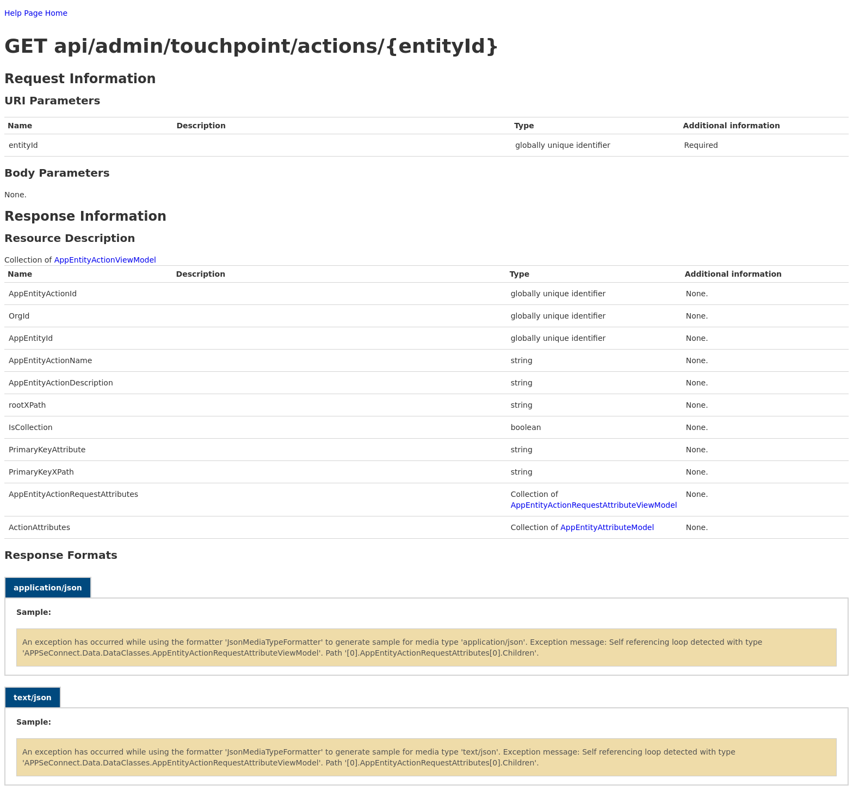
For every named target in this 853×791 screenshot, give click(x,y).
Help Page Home (35, 13)
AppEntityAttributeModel (607, 527)
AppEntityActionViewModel (105, 260)
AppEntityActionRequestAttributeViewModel (594, 505)
